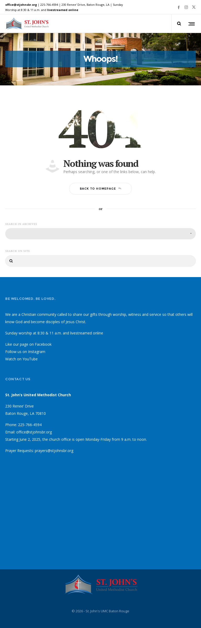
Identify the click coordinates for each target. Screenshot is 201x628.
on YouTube (27, 359)
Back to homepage (100, 189)
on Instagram (34, 352)
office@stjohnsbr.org (21, 5)
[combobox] (100, 234)
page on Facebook (36, 344)
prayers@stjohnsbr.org (54, 451)
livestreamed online (62, 10)
